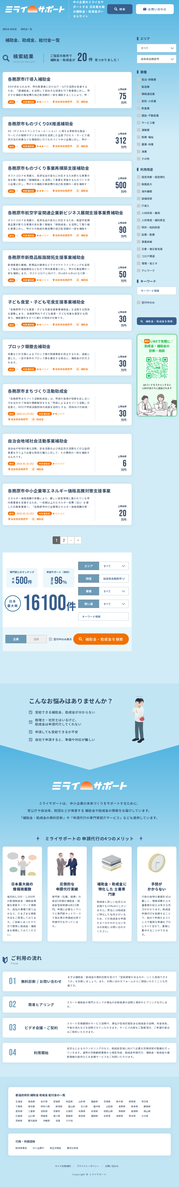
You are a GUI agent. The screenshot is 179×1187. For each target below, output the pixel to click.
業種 (88, 591)
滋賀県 (44, 1111)
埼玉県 (144, 1101)
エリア (88, 566)
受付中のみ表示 (62, 639)
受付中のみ (148, 302)
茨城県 (107, 1101)
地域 (88, 578)
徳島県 (44, 1115)
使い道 (88, 604)
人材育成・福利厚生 (153, 220)
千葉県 (19, 1106)
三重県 (31, 1111)
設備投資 (147, 198)
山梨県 (109, 1106)
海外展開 (147, 191)
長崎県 (119, 1115)
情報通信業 (148, 94)
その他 (145, 158)
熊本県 (132, 1115)
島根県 (134, 1111)
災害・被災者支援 (152, 249)
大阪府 (69, 1111)
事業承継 (147, 242)
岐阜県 (134, 1106)
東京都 (31, 1106)
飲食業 (145, 108)
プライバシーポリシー (88, 1166)
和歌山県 (108, 1111)
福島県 (94, 1101)
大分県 (144, 1115)
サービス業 (148, 122)
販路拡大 (147, 184)
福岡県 (94, 1115)
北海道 (19, 1101)
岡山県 (147, 1111)
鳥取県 (122, 1111)
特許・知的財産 (151, 227)
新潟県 (59, 1106)
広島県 (19, 1115)
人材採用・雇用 (151, 213)
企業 (16, 639)
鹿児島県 (32, 1120)
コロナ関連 (148, 256)
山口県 (31, 1115)
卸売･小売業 (149, 101)
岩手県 (44, 1101)
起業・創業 (148, 234)
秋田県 (69, 1101)
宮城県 (56, 1101)
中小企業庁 (38, 1148)
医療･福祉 (147, 137)
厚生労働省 (55, 1148)
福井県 (96, 1106)
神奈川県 (45, 1106)
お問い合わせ (112, 1166)
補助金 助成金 (10, 29)
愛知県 (19, 1111)
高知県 (81, 1115)
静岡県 (147, 1106)
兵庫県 (81, 1111)
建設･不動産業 (150, 115)
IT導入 (145, 206)
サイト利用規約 (63, 1166)
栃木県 (119, 1101)
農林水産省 (72, 1148)
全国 (58, 1120)
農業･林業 (147, 144)
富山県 (71, 1106)
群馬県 (132, 1101)
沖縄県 (46, 1120)
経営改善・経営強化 (153, 177)
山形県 (81, 1101)
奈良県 (94, 1111)
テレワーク (148, 270)
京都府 (56, 1111)
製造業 (145, 86)
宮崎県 (19, 1120)
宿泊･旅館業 (149, 79)
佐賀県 (107, 1115)
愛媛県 (69, 1115)
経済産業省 (21, 1148)
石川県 (84, 1106)
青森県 (31, 1101)
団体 (36, 639)
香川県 (56, 1115)
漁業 (144, 151)
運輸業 (145, 130)
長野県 (122, 1106)
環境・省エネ (149, 263)
